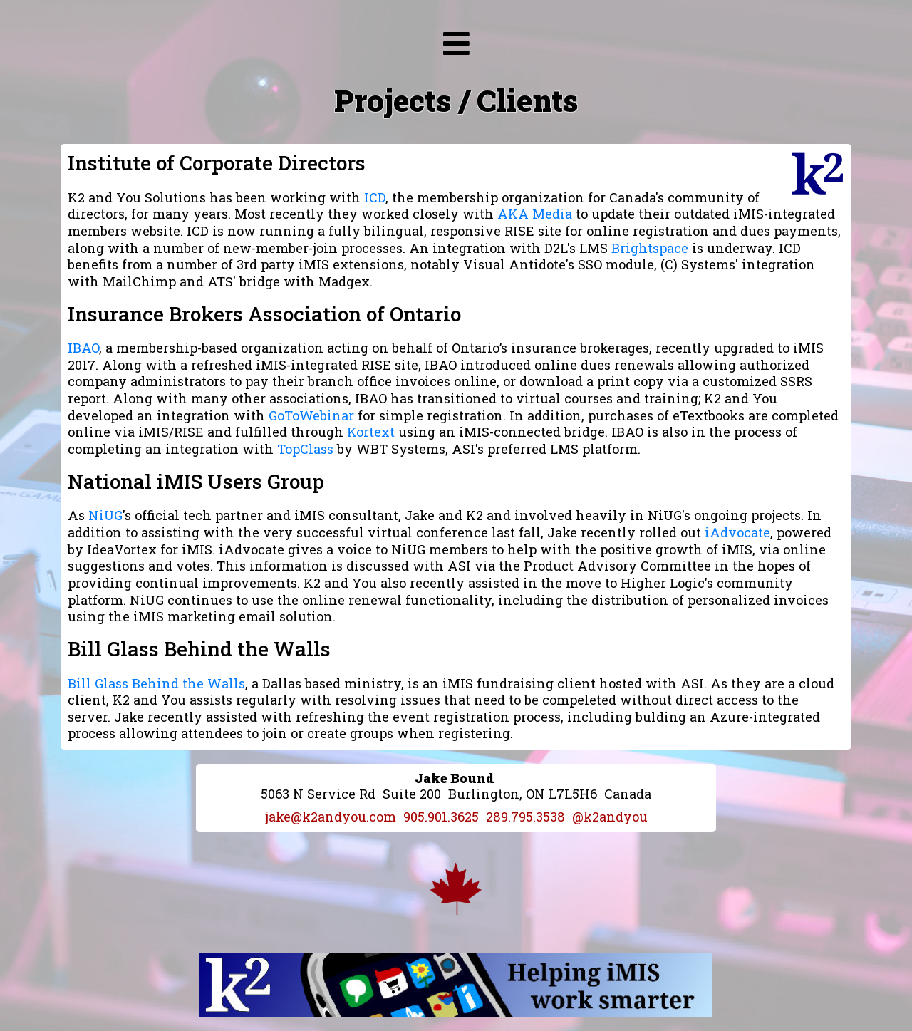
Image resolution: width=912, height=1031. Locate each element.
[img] (456, 43)
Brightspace (649, 248)
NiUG (105, 515)
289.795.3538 (525, 816)
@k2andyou (610, 816)
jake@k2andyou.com (330, 816)
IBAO (83, 347)
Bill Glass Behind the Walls (156, 683)
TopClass (305, 448)
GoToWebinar (311, 415)
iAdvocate (737, 532)
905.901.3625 (441, 816)
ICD (374, 197)
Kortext (371, 431)
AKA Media (534, 213)
